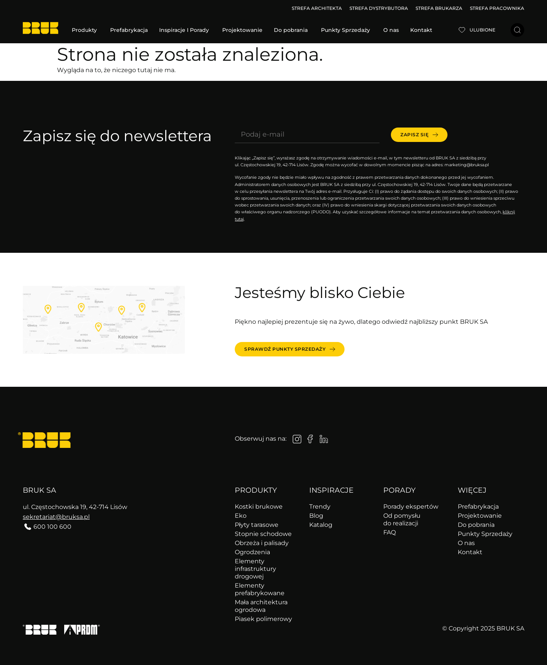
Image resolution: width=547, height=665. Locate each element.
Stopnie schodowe (263, 533)
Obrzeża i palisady (262, 543)
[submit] (419, 135)
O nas (466, 543)
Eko (241, 515)
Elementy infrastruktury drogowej (255, 569)
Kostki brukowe (259, 506)
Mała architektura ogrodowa (261, 606)
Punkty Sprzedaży (485, 533)
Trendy (319, 506)
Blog (316, 515)
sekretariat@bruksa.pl (56, 516)
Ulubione (482, 30)
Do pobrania (476, 524)
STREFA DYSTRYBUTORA (378, 8)
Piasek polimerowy (263, 618)
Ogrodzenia (252, 552)
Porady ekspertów (410, 506)
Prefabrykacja (478, 506)
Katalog (320, 524)
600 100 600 (52, 526)
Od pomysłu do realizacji (402, 519)
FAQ (389, 532)
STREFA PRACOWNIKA (497, 8)
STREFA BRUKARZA (439, 8)
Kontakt (470, 552)
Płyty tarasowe (256, 524)
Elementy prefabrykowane (260, 589)
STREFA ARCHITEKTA (317, 8)
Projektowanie (480, 515)
